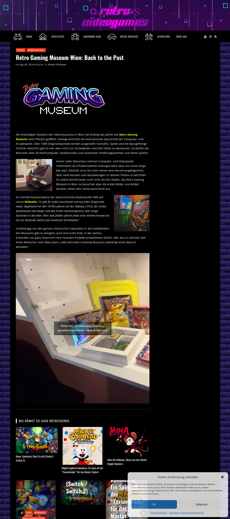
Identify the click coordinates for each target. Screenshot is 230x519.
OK (154, 504)
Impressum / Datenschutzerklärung (186, 512)
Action (27, 512)
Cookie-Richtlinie (158, 512)
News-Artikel (36, 50)
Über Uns (181, 36)
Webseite (31, 202)
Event (20, 50)
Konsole (40, 512)
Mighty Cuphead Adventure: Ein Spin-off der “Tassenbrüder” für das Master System (82, 470)
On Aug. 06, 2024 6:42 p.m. (30, 64)
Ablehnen (201, 504)
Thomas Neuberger (57, 64)
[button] (222, 477)
